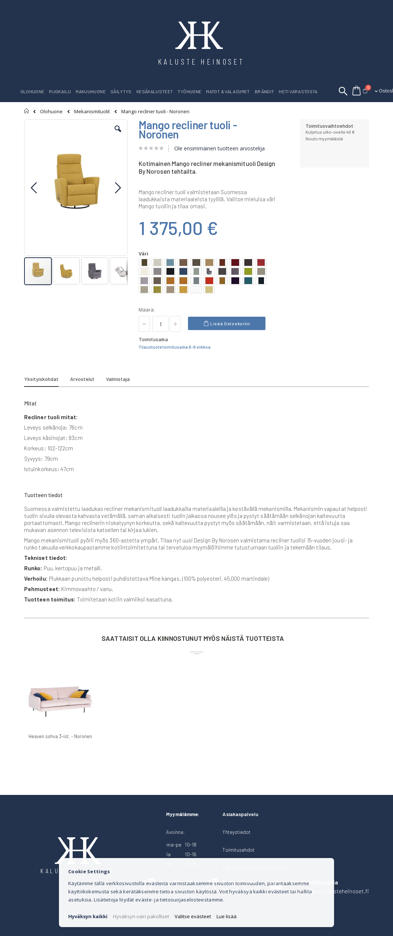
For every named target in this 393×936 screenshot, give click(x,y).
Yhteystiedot (236, 832)
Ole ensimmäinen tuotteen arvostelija (219, 148)
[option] (144, 262)
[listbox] (207, 277)
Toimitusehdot (238, 850)
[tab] (47, 380)
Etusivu (27, 111)
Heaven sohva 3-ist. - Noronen (60, 736)
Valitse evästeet (193, 916)
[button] (118, 134)
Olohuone (51, 111)
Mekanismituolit (92, 111)
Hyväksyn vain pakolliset (141, 916)
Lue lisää (227, 916)
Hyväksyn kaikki (88, 916)
